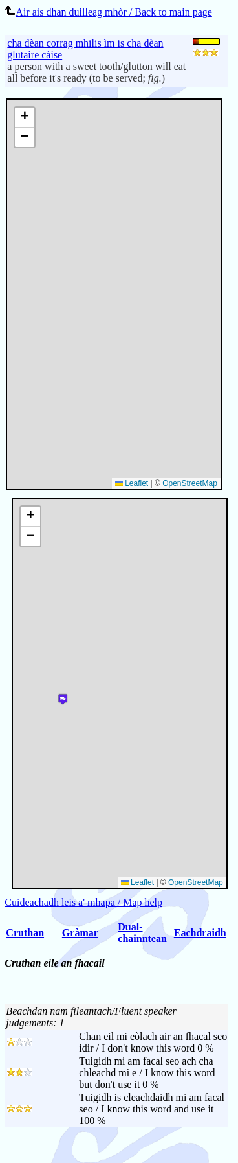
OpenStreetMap (189, 483)
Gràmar (80, 932)
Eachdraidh (200, 932)
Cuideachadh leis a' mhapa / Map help (83, 902)
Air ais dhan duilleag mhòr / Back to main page (108, 11)
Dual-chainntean (142, 932)
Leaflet (131, 483)
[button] (24, 118)
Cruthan (25, 932)
